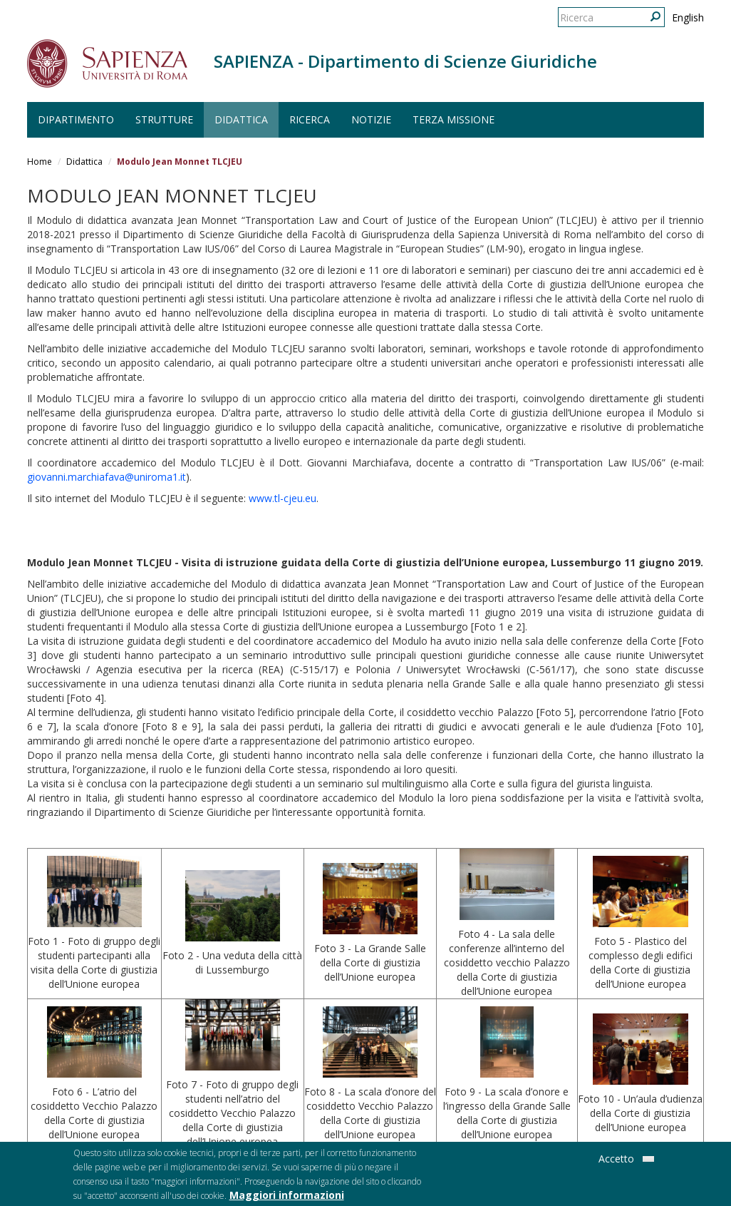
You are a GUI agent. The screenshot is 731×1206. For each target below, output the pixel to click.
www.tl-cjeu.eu (282, 498)
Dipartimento (76, 119)
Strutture (164, 119)
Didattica (241, 119)
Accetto (616, 1162)
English (688, 17)
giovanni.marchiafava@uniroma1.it (106, 477)
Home (39, 161)
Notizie (371, 119)
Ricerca (309, 119)
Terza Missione (453, 119)
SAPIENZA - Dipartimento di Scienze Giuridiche (405, 61)
